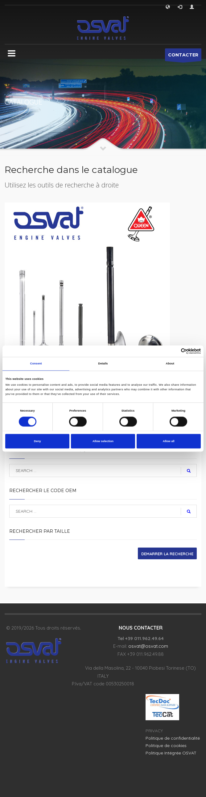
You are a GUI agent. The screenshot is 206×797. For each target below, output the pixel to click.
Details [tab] (103, 363)
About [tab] (170, 363)
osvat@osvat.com (148, 646)
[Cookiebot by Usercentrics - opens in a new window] (174, 351)
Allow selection (103, 441)
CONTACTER (183, 56)
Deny (37, 441)
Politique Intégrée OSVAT (171, 753)
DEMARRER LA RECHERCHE (167, 553)
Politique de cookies (166, 745)
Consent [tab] (36, 363)
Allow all (169, 441)
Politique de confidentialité (173, 738)
